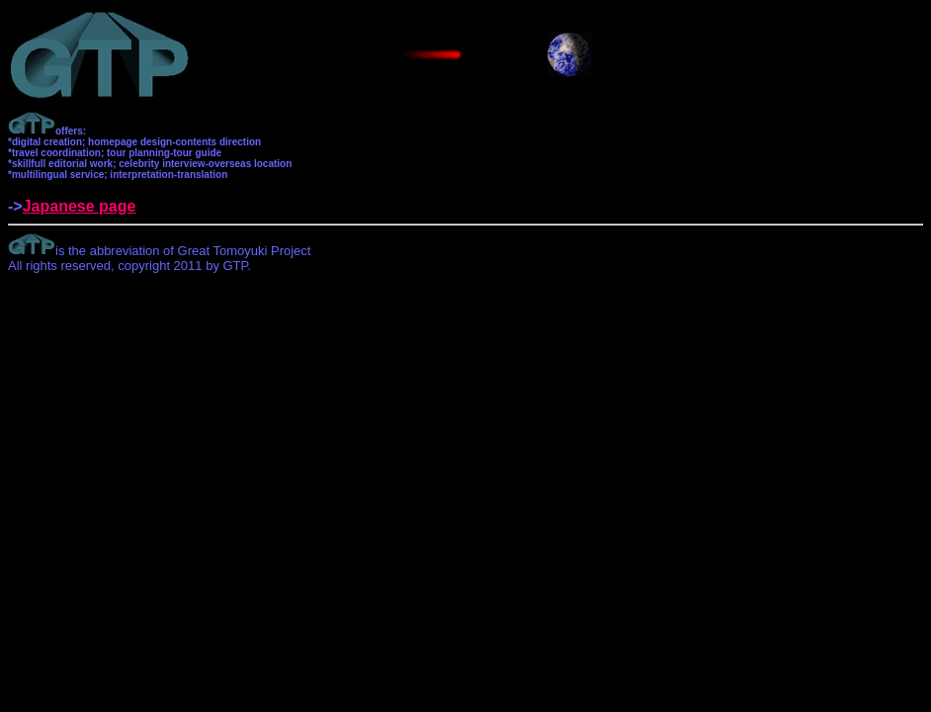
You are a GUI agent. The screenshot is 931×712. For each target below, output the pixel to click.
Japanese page (79, 206)
